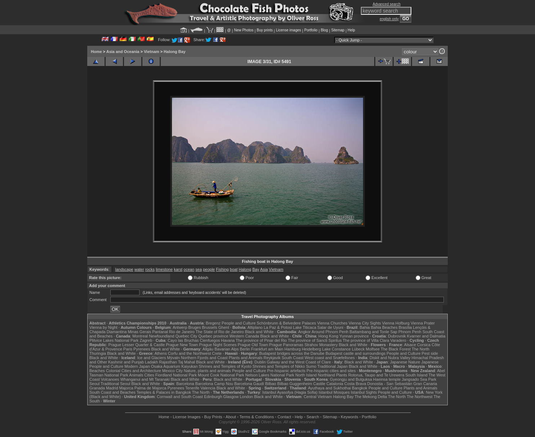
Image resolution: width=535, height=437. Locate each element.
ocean (189, 269)
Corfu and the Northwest (189, 353)
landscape (124, 269)
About (231, 417)
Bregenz (213, 323)
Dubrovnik (397, 336)
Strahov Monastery (320, 345)
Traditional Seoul (115, 383)
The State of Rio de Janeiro (220, 332)
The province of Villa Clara (366, 340)
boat (234, 269)
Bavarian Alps (227, 349)
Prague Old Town (253, 345)
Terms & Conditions (256, 417)
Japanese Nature (405, 362)
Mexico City (172, 370)
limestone (164, 269)
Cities (149, 375)
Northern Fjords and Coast (204, 358)
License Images (186, 417)
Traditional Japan (332, 366)
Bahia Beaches (384, 327)
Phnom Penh (409, 332)
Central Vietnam (318, 396)
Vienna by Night (103, 327)
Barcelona (185, 383)
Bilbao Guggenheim (294, 383)
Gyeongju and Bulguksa (351, 379)
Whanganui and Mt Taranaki (145, 379)
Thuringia (97, 353)
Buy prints (265, 30)
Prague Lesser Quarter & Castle (137, 345)
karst (178, 269)
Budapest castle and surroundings (355, 353)
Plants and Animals (245, 358)
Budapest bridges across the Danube (291, 353)
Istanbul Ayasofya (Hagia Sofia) (289, 392)
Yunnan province (354, 336)
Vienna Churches (332, 323)
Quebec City (187, 336)
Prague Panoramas (286, 345)
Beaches (97, 370)
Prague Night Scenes (217, 345)
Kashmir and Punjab (126, 362)
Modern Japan (137, 366)
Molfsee (373, 349)
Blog (324, 30)
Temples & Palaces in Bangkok (164, 392)
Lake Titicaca (304, 327)
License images (288, 30)
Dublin (260, 362)
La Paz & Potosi (278, 327)
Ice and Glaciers (151, 358)
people (209, 269)
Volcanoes (110, 379)
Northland (326, 375)
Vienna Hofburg (396, 323)
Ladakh (151, 362)
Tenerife (192, 388)
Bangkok (359, 388)
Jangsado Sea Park (419, 379)
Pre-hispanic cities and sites (330, 370)
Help (351, 30)
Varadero (398, 340)
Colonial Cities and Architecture (133, 370)
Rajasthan (168, 362)
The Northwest (420, 396)
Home (96, 51)
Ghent (223, 327)
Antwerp (180, 327)
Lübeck (358, 349)
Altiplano (254, 327)
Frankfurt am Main (267, 349)
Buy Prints (213, 417)
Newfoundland (161, 336)
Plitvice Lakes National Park (113, 340)
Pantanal (160, 332)
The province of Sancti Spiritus (315, 340)
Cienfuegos (210, 340)
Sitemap (338, 30)
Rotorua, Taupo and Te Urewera (376, 375)
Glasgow (231, 396)
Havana (228, 340)
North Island (306, 375)
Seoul (94, 383)
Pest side (430, 353)
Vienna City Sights (365, 323)
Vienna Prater (423, 323)
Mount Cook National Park (221, 375)
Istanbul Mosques (334, 392)
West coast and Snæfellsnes (330, 358)
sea (198, 269)
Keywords (349, 417)
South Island (417, 375)
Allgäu (207, 349)
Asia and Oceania (123, 51)
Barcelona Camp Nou (214, 383)
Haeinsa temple (387, 379)
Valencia (207, 388)
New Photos (243, 30)
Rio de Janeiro (182, 332)
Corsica (423, 345)
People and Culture (239, 323)
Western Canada (244, 336)
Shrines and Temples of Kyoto (225, 366)
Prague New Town (182, 345)
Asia (264, 269)
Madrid (112, 388)
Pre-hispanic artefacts (286, 370)
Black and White (259, 332)
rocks (150, 269)
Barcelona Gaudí (249, 383)
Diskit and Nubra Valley (390, 358)
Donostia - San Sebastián (389, 383)
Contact (284, 417)
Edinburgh (213, 396)
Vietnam (151, 51)
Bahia (365, 327)
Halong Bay (175, 51)
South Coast (293, 358)
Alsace (410, 345)
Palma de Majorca (150, 388)
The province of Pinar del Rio (261, 340)
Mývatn (173, 358)
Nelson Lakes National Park (269, 375)
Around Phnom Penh (329, 332)
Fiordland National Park (176, 375)
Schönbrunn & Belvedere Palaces (286, 323)
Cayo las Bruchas (183, 340)
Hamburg (292, 349)
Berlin (245, 349)
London (246, 396)
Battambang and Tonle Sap (373, 332)
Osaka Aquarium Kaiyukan (174, 366)
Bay (255, 269)
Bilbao (270, 383)
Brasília (405, 327)
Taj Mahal (186, 362)
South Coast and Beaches (112, 392)
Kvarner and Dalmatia (426, 336)
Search (312, 417)
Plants (341, 375)
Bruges (194, 327)
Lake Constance (336, 349)
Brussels (209, 327)
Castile (319, 383)
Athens (160, 353)
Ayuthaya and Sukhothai (329, 388)
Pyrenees (141, 349)
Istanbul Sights (364, 392)
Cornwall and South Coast (180, 396)
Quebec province (213, 336)
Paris (127, 349)
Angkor (304, 332)
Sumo (311, 366)
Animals (136, 375)
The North (420, 349)
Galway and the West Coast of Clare (299, 362)
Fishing (222, 269)
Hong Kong (328, 336)
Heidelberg (311, 349)
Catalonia (334, 383)
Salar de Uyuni (330, 327)
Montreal (140, 336)
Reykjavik (272, 358)
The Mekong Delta (371, 396)
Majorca (126, 388)
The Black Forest (396, 349)
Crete (217, 353)
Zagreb (146, 340)
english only (389, 19)
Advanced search (387, 4)
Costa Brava (355, 383)
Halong (245, 269)
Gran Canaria (425, 383)
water (139, 269)
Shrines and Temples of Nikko (278, 366)
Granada (97, 388)
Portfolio (311, 30)
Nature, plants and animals (207, 370)
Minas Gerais (139, 332)
